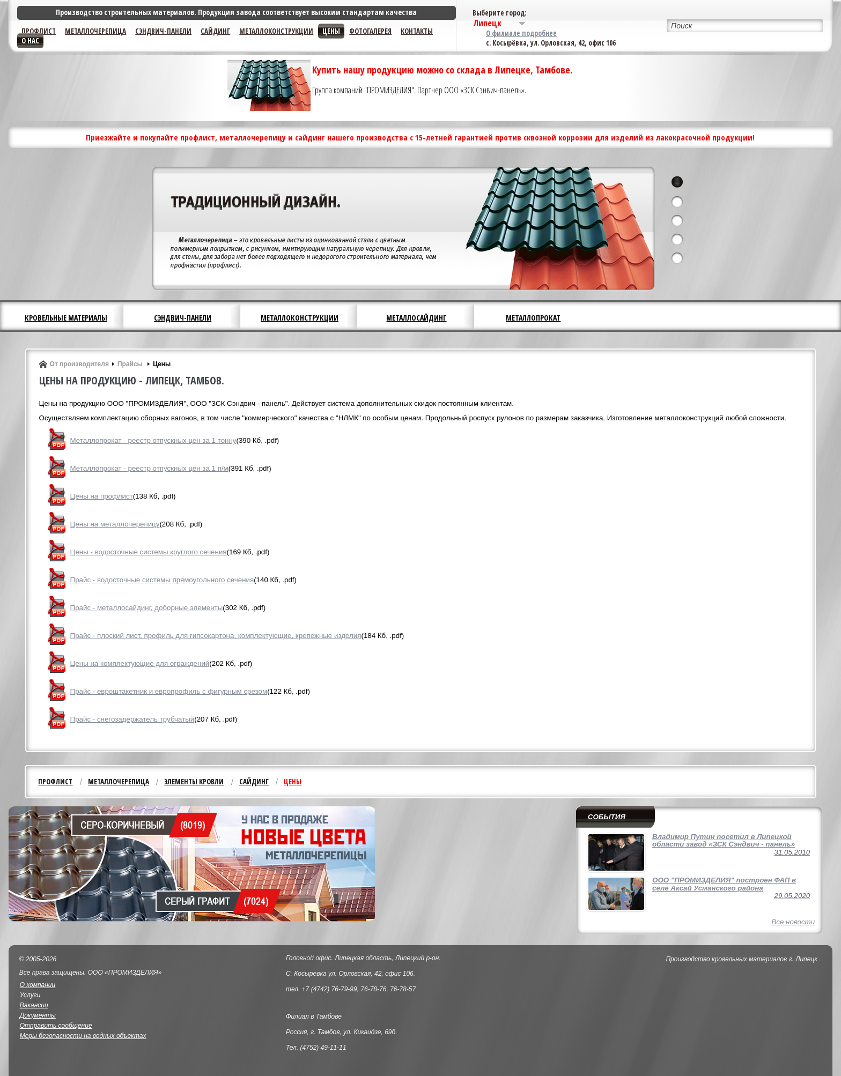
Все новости (793, 922)
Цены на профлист (101, 496)
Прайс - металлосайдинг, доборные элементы (146, 608)
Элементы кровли (194, 781)
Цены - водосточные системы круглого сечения (148, 552)
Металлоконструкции (276, 31)
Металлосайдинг (416, 318)
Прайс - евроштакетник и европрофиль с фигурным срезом (169, 691)
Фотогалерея (370, 31)
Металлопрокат (533, 318)
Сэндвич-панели (163, 31)
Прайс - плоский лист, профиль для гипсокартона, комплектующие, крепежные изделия (216, 636)
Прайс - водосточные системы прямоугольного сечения (162, 580)
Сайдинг (215, 31)
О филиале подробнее (521, 33)
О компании (38, 985)
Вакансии (34, 1005)
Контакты (417, 31)
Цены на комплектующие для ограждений (140, 663)
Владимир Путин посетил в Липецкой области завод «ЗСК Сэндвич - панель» (723, 841)
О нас (30, 41)
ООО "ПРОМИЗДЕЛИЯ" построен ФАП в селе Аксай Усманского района (724, 884)
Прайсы (130, 364)
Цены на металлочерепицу (115, 524)
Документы (38, 1015)
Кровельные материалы (66, 318)
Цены (331, 31)
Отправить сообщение (56, 1025)
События (606, 817)
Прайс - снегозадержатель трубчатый (132, 719)
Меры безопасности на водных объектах (83, 1036)
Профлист (38, 31)
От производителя (79, 364)
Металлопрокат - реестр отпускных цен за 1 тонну (153, 440)
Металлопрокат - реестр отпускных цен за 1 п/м (149, 468)
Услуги (30, 995)
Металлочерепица (95, 31)
